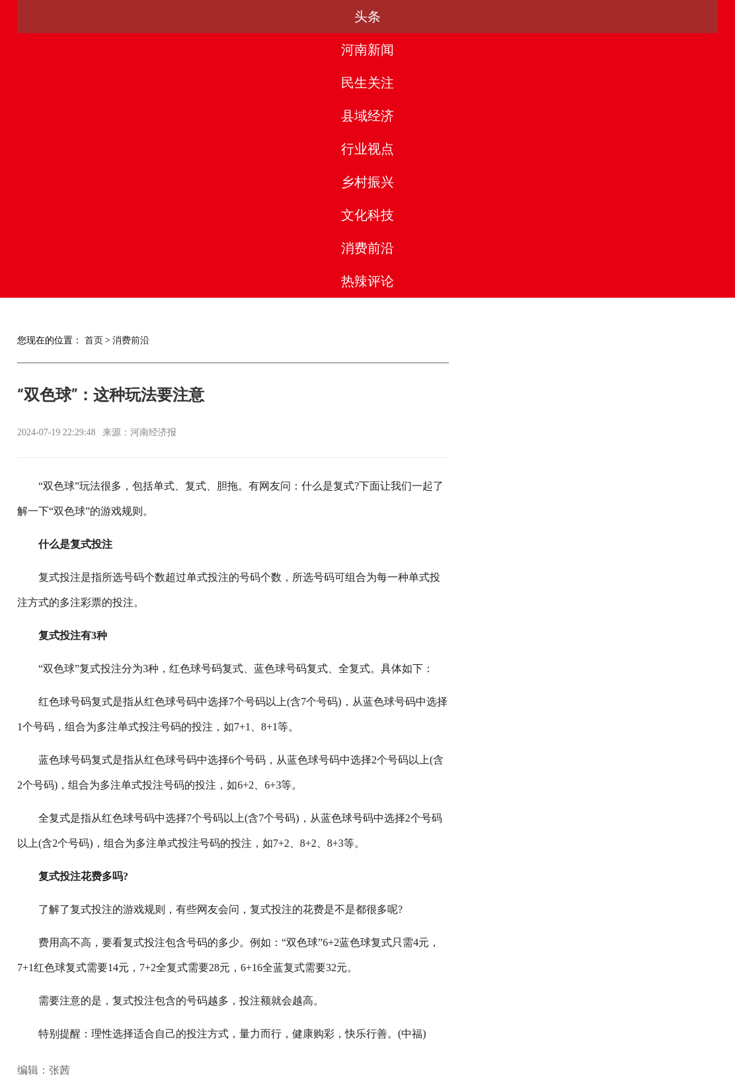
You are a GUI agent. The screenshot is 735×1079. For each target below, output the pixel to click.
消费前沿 (600, 16)
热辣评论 (678, 16)
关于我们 (162, 1019)
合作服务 (279, 1019)
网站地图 (572, 1019)
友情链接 (514, 1019)
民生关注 (211, 16)
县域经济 (289, 16)
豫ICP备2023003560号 (364, 1067)
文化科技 (522, 16)
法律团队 (396, 1019)
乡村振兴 (445, 16)
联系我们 (455, 1019)
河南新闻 (134, 16)
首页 (94, 76)
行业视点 (367, 16)
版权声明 (338, 1019)
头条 (56, 16)
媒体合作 (220, 1019)
